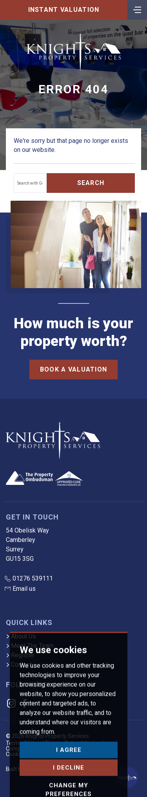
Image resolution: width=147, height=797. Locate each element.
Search (91, 183)
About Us (21, 636)
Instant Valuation (64, 9)
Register (20, 655)
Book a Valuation (73, 369)
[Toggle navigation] (137, 9)
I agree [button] (69, 775)
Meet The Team (30, 645)
